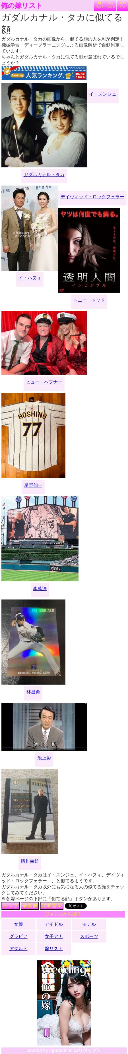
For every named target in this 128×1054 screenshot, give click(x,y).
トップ (10, 906)
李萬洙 (40, 588)
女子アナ (54, 936)
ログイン (122, 4)
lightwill (57, 1050)
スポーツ (89, 936)
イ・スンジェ (102, 94)
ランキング (111, 4)
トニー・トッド (89, 300)
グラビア (18, 936)
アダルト (18, 948)
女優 (18, 924)
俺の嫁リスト (22, 5)
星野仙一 (33, 485)
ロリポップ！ (87, 1050)
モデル (89, 924)
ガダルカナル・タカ (44, 174)
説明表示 (52, 906)
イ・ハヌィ (29, 277)
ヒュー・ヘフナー (44, 382)
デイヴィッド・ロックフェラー (92, 196)
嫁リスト (99, 4)
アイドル (54, 924)
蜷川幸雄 (30, 861)
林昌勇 (33, 691)
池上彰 (44, 758)
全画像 (30, 906)
